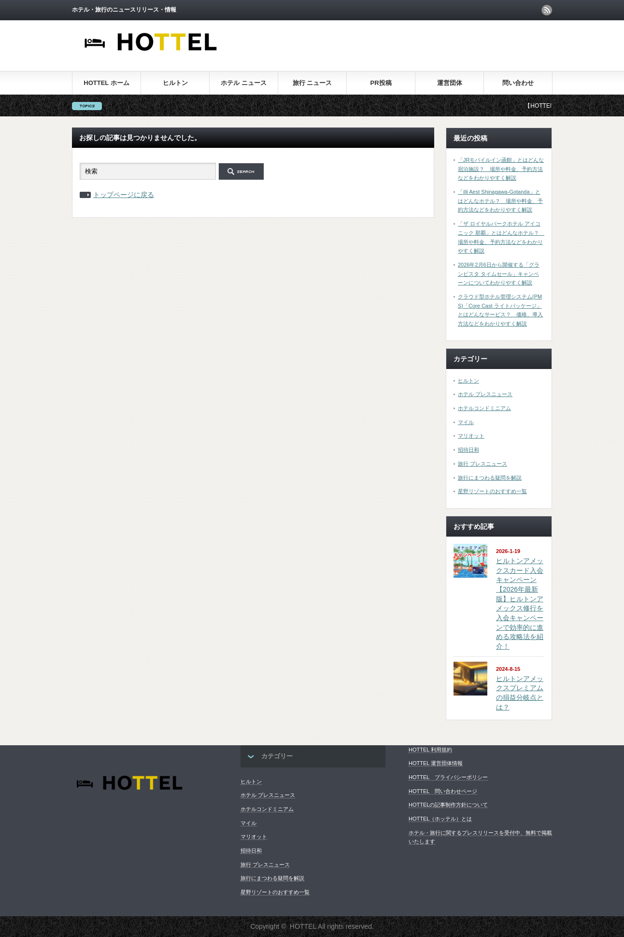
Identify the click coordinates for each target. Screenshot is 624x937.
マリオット (471, 436)
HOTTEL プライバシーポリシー (448, 777)
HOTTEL (303, 926)
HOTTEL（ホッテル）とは (440, 819)
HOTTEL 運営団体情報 (436, 763)
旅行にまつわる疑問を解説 (490, 478)
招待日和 (468, 450)
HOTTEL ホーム (106, 82)
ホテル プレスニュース (485, 394)
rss (546, 10)
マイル (466, 422)
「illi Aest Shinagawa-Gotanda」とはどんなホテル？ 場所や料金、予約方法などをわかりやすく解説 (500, 201)
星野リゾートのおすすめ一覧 (492, 491)
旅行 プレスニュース (482, 464)
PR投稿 (380, 82)
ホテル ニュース (244, 82)
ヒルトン (175, 82)
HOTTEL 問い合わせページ (443, 791)
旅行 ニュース (312, 82)
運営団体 (449, 82)
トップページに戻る (123, 195)
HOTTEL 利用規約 (430, 749)
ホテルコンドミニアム (484, 408)
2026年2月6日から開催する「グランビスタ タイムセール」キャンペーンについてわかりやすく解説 (498, 273)
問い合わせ (518, 82)
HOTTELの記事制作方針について (448, 805)
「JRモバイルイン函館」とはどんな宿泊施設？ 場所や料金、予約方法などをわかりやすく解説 (501, 169)
